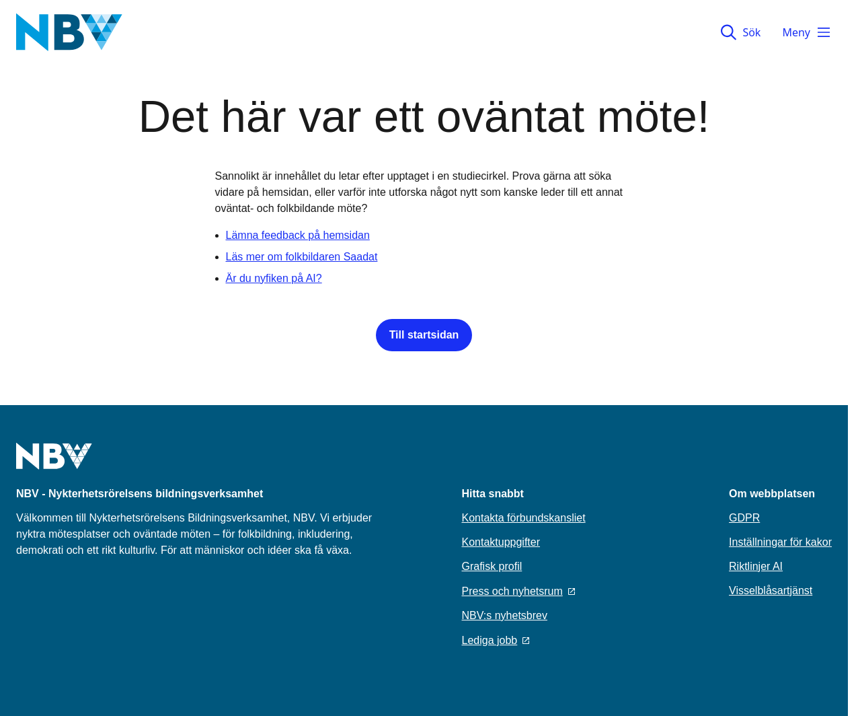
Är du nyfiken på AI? (274, 278)
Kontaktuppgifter (501, 542)
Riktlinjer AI (756, 566)
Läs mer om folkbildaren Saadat (302, 256)
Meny (807, 32)
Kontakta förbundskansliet (524, 518)
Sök (740, 32)
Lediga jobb (496, 640)
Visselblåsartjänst (770, 590)
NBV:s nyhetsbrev (504, 615)
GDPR (744, 518)
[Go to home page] (54, 464)
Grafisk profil (492, 566)
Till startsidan (424, 335)
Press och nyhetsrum (518, 591)
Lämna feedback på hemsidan (298, 235)
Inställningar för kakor (780, 542)
